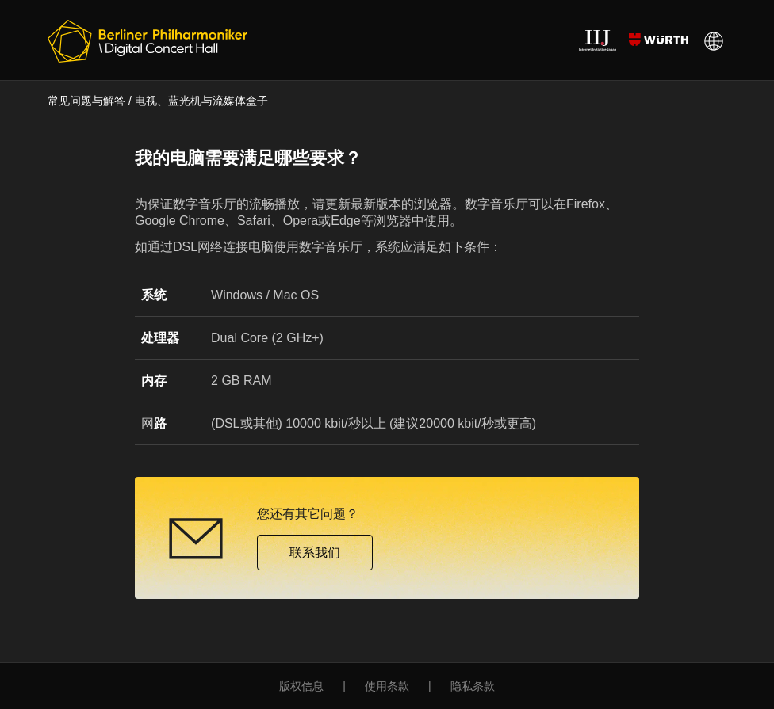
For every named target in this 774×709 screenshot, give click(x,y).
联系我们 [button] (314, 552)
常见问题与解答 (86, 100)
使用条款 (387, 686)
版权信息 (301, 686)
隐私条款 (472, 686)
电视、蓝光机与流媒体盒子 (201, 100)
